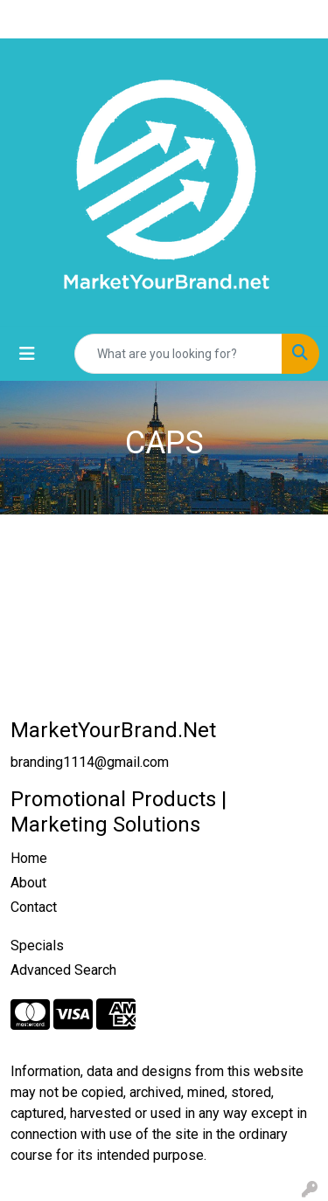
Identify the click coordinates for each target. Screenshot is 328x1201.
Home (28, 858)
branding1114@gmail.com (89, 762)
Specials (37, 945)
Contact (33, 907)
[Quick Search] (178, 354)
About (28, 882)
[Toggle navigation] (27, 354)
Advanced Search (63, 970)
